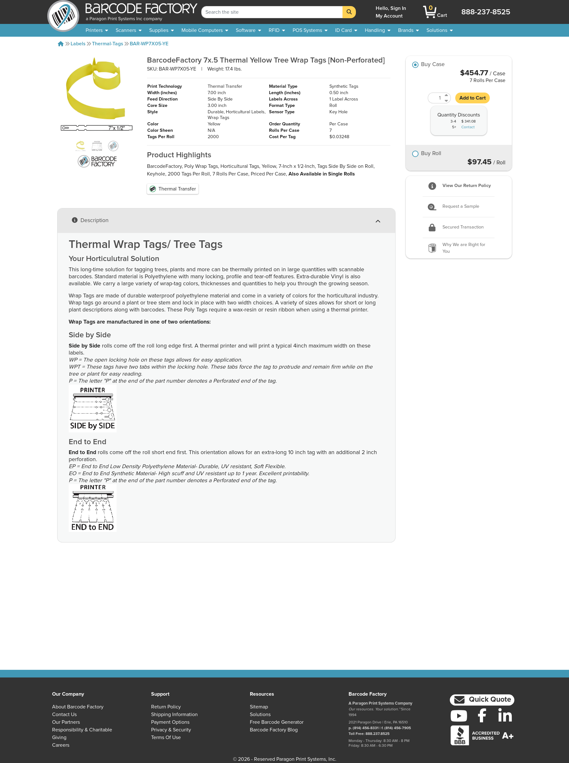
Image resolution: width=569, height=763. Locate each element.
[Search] (349, 12)
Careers (60, 745)
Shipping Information (174, 714)
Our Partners (66, 722)
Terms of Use (166, 737)
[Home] (60, 43)
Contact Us (64, 714)
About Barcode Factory (78, 706)
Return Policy (166, 706)
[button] (482, 700)
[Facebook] (482, 715)
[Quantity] (435, 98)
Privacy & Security (171, 729)
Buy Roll (431, 153)
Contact (468, 127)
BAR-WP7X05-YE (149, 43)
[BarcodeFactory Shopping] (430, 12)
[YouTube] (458, 715)
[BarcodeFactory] (63, 12)
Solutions (260, 714)
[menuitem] (97, 30)
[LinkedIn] (505, 715)
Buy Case (433, 64)
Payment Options (170, 722)
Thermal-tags (107, 43)
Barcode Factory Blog (274, 729)
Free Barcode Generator (277, 722)
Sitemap (259, 706)
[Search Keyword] (272, 12)
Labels (78, 43)
